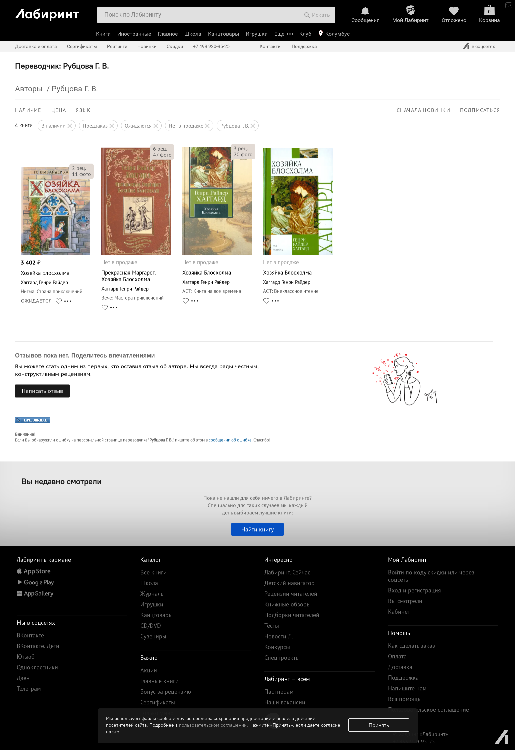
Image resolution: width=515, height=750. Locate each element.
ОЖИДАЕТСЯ (36, 301)
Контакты (271, 46)
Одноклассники (37, 667)
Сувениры (153, 636)
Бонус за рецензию (165, 691)
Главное (168, 34)
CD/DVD (150, 625)
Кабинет (399, 611)
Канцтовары (223, 34)
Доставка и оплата (36, 46)
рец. (79, 168)
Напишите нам (407, 688)
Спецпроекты (282, 657)
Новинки (147, 46)
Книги (103, 34)
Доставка (400, 667)
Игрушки (257, 34)
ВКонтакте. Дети (38, 646)
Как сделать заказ (411, 645)
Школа (192, 34)
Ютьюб (26, 656)
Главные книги (159, 681)
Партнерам (279, 691)
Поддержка (304, 46)
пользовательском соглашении (213, 725)
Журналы (152, 593)
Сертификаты (82, 46)
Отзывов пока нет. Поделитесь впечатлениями (85, 355)
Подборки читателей (291, 615)
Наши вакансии (284, 702)
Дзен (23, 678)
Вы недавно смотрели (62, 481)
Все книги (153, 572)
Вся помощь (404, 699)
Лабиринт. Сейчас (287, 572)
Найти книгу (257, 529)
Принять (379, 725)
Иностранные (134, 34)
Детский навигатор (289, 583)
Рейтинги (117, 46)
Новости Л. (278, 636)
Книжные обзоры (287, 604)
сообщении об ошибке (230, 440)
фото (81, 174)
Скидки (175, 46)
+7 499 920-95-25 (211, 46)
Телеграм (29, 688)
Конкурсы (277, 647)
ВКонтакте (30, 635)
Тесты (271, 625)
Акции (148, 670)
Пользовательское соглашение (428, 709)
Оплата (397, 656)
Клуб (305, 34)
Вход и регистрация (414, 590)
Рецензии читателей (290, 593)
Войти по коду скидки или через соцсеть (431, 575)
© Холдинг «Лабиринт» (420, 734)
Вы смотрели (405, 601)
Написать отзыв (42, 390)
